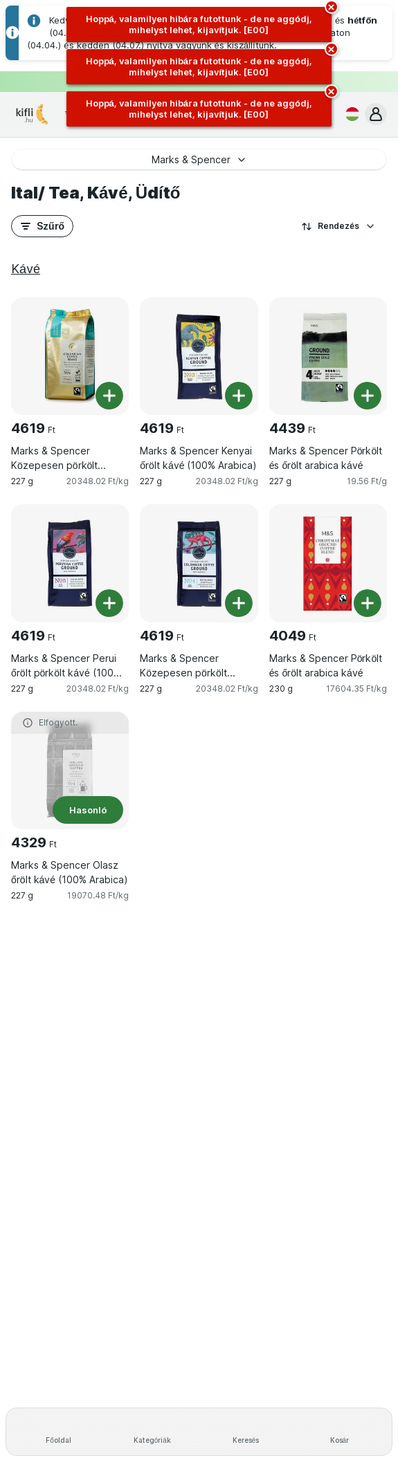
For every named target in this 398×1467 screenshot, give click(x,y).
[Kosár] (339, 1432)
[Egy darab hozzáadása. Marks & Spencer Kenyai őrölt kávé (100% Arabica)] (239, 395)
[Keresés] (246, 1432)
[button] (376, 114)
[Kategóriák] (152, 1432)
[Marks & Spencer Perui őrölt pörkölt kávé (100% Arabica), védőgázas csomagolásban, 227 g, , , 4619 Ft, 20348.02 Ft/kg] (70, 563)
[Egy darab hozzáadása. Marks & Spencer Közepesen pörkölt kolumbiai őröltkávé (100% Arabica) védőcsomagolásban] (239, 603)
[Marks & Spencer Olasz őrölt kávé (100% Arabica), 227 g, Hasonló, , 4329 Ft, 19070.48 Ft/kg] (70, 770)
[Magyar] (349, 114)
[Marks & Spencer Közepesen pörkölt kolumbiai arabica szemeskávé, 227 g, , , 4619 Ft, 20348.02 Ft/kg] (70, 356)
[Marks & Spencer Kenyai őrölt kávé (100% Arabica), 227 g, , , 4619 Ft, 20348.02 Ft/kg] (198, 356)
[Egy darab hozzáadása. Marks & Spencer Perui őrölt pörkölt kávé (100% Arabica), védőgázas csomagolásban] (109, 603)
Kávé (25, 268)
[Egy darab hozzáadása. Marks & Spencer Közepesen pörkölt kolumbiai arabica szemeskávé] (109, 395)
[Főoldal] (58, 1432)
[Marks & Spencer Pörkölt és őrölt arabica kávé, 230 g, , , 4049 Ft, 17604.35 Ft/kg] (328, 563)
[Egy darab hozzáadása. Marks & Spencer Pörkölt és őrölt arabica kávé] (367, 395)
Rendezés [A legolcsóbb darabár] (338, 226)
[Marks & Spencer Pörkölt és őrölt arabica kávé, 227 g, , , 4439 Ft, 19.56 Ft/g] (328, 356)
